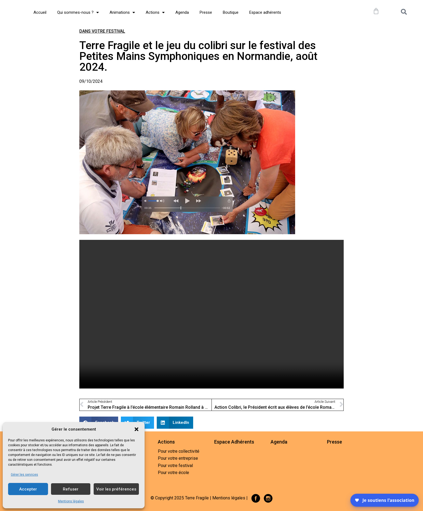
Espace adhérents (265, 12)
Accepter (28, 489)
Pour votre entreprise (178, 458)
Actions (155, 12)
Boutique (230, 12)
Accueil (39, 12)
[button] (136, 426)
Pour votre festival (175, 465)
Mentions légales (71, 501)
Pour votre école (173, 472)
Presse (206, 12)
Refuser (71, 489)
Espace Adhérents (234, 442)
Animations (122, 12)
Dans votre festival (102, 31)
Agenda (182, 12)
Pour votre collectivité (178, 451)
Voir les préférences (116, 489)
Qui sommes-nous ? (78, 12)
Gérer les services (24, 474)
